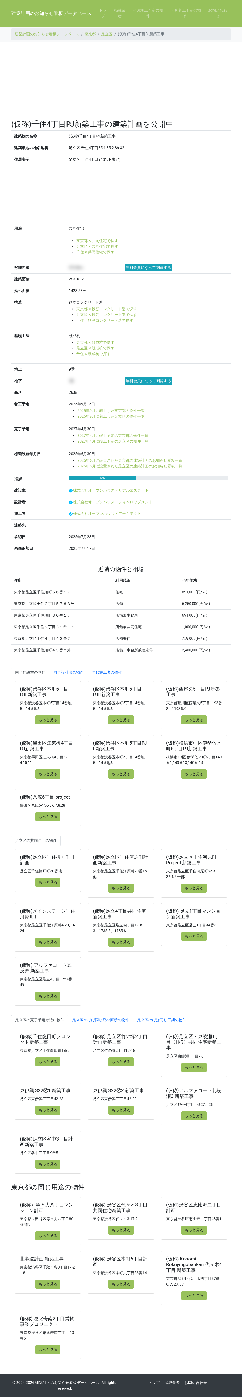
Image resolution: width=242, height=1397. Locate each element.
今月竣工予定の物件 (148, 13)
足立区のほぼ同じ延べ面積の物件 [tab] (100, 1020)
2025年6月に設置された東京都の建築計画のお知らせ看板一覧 (129, 460)
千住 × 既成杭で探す (93, 354)
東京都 (90, 34)
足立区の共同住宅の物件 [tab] (36, 840)
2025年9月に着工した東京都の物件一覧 (111, 410)
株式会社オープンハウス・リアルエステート (111, 490)
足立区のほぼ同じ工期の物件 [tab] (161, 1020)
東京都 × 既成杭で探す (95, 342)
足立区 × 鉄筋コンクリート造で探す (106, 314)
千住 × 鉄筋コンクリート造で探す (104, 320)
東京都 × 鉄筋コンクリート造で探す (106, 309)
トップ (103, 13)
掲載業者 (119, 13)
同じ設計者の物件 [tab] (68, 672)
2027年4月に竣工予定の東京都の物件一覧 (112, 435)
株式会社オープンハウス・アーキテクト (107, 513)
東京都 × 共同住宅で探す (97, 240)
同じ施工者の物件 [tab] (107, 672)
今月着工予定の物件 (186, 13)
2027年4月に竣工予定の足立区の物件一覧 (112, 441)
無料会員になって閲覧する (148, 267)
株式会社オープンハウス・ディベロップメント (112, 502)
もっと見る (48, 720)
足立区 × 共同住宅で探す (97, 246)
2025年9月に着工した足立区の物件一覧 (111, 416)
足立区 (106, 34)
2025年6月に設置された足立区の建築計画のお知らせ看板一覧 (129, 466)
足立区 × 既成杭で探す (95, 348)
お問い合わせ (217, 13)
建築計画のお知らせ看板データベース (51, 13)
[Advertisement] (121, 80)
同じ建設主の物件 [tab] (30, 672)
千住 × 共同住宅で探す (95, 252)
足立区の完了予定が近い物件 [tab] (39, 1020)
